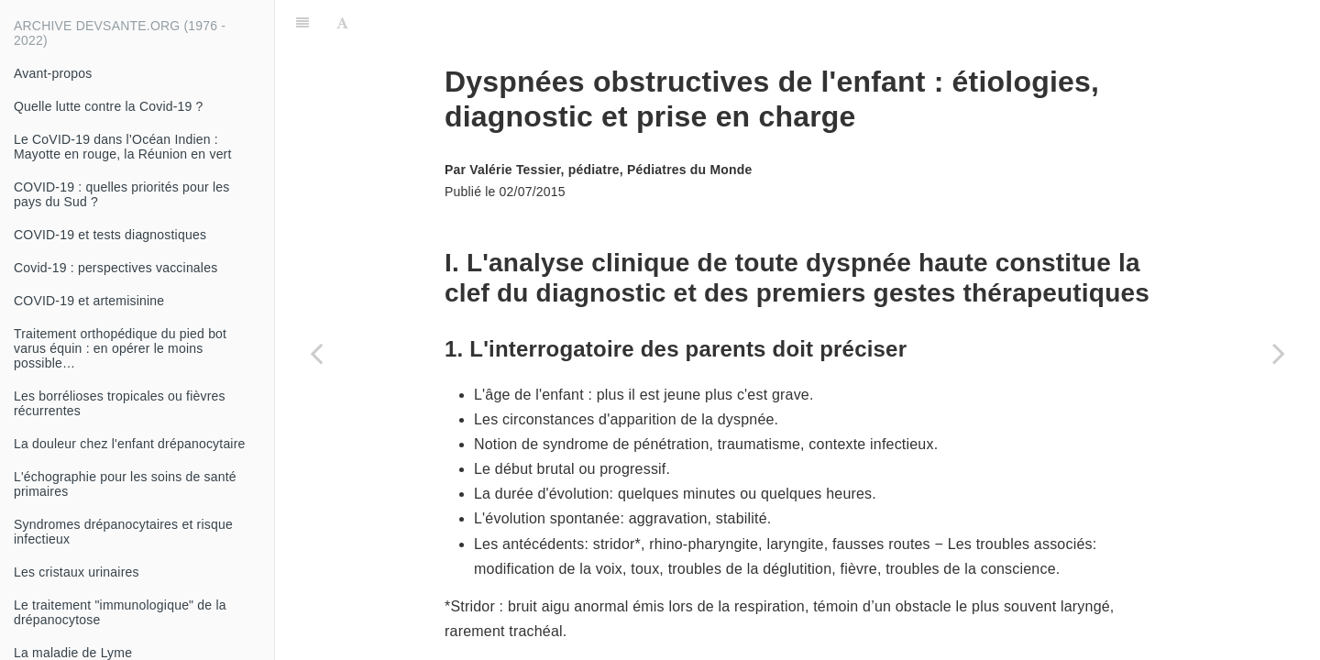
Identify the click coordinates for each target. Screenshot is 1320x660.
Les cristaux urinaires (76, 572)
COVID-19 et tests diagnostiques (110, 234)
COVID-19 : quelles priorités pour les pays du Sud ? (121, 194)
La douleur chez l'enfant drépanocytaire (130, 443)
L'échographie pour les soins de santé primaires (125, 484)
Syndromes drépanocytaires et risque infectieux (123, 531)
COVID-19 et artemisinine (89, 300)
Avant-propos (53, 73)
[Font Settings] (342, 23)
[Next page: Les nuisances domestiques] (1279, 353)
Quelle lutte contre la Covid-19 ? (109, 106)
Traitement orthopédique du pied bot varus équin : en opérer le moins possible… (120, 348)
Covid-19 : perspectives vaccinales (115, 267)
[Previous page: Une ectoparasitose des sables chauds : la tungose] (316, 353)
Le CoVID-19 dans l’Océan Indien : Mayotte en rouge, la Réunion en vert (123, 146)
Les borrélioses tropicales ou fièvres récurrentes (120, 403)
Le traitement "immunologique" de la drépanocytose (120, 612)
